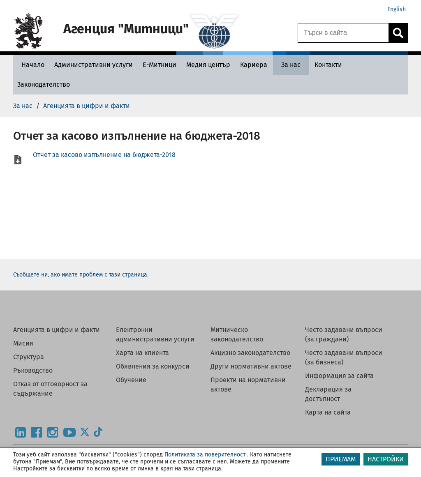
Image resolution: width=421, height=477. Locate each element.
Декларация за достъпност (328, 394)
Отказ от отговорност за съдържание (50, 388)
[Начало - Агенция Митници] (31, 65)
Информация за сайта (339, 376)
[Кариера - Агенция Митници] (253, 65)
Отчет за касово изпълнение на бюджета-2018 (104, 155)
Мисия (23, 343)
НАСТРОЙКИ (386, 459)
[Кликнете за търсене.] (398, 32)
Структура (28, 357)
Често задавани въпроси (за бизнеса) (343, 357)
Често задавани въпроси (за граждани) (343, 334)
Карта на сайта (328, 412)
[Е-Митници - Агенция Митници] (159, 65)
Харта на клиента (142, 353)
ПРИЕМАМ (341, 459)
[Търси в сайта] (343, 32)
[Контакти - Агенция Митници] (328, 65)
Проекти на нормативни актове (248, 384)
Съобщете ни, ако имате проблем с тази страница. (80, 274)
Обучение (131, 380)
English (396, 9)
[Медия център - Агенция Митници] (208, 65)
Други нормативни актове (250, 366)
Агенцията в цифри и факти (56, 330)
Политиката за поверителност (204, 454)
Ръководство (33, 370)
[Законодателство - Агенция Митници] (43, 84)
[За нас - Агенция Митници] (291, 65)
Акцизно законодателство (250, 353)
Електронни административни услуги (155, 334)
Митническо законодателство (236, 334)
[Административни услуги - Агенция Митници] (93, 65)
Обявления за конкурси (153, 366)
